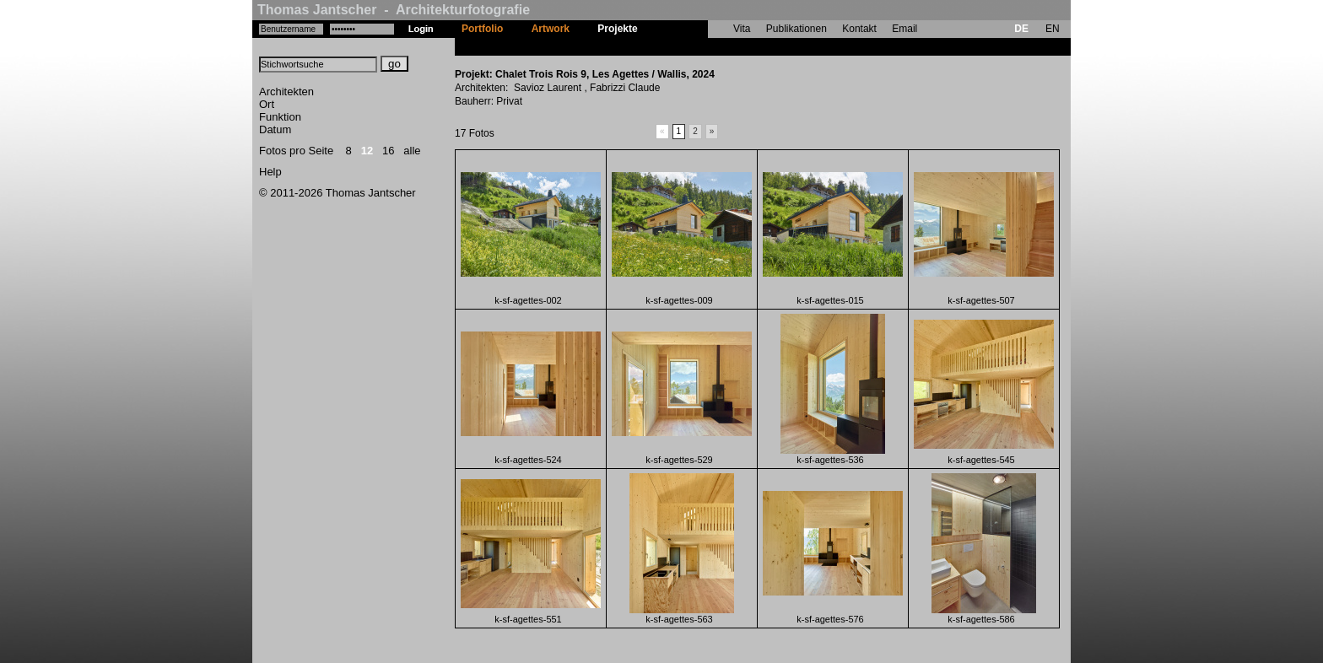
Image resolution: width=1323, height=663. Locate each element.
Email (904, 29)
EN (1052, 29)
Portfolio (482, 29)
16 (388, 150)
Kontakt (859, 29)
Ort (266, 104)
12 (367, 150)
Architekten (286, 91)
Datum (275, 129)
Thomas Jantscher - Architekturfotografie (393, 10)
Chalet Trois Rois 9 (696, 46)
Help (270, 171)
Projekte (617, 29)
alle (411, 150)
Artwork (551, 29)
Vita (741, 29)
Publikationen (796, 29)
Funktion (280, 116)
